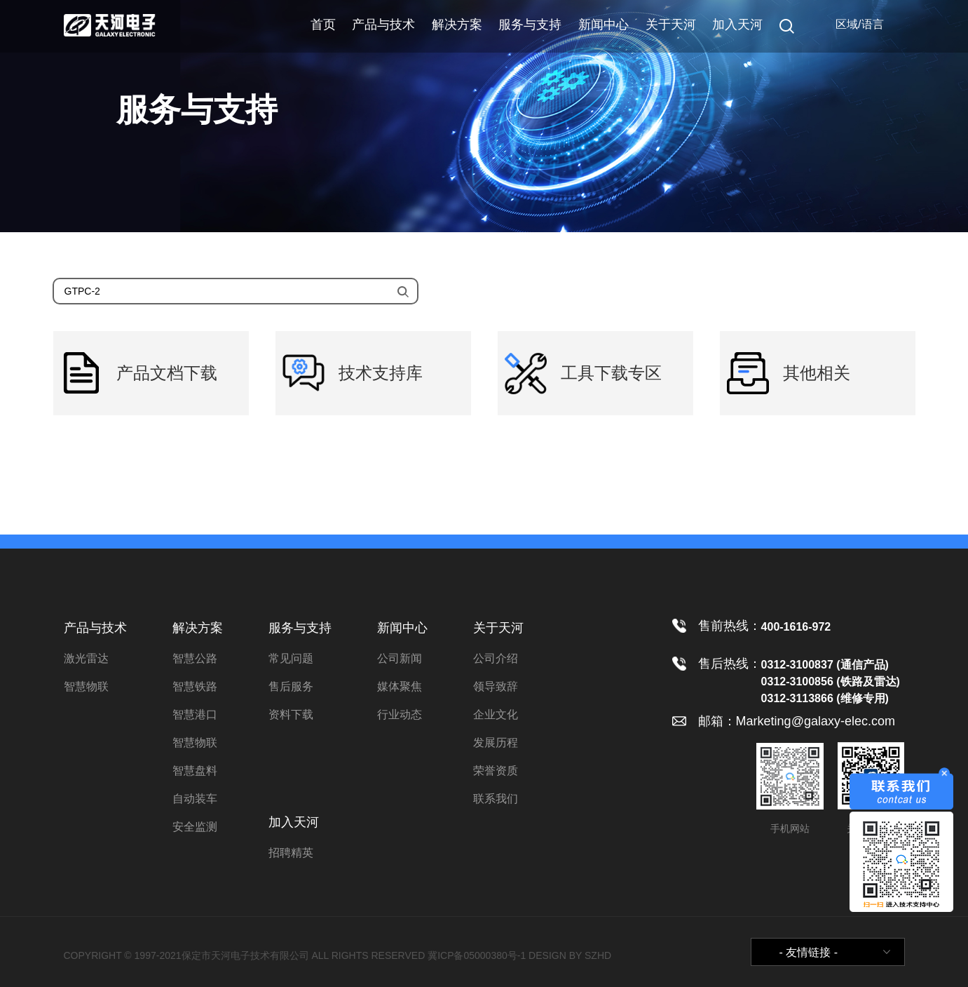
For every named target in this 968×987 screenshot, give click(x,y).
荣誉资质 (495, 771)
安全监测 (194, 827)
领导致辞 (495, 686)
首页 (323, 25)
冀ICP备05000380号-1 (477, 955)
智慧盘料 (194, 771)
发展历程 (495, 742)
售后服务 (290, 686)
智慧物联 (86, 686)
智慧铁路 (194, 686)
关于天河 (671, 25)
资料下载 (290, 714)
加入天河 (737, 25)
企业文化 (495, 714)
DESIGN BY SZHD (570, 955)
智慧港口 (194, 714)
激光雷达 (86, 658)
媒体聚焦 (399, 686)
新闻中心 (603, 25)
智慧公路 (194, 658)
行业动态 (399, 714)
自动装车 (194, 799)
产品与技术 (383, 25)
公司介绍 (495, 658)
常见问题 (290, 658)
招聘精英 (290, 853)
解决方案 (457, 25)
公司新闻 (399, 658)
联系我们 (495, 799)
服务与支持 (529, 25)
